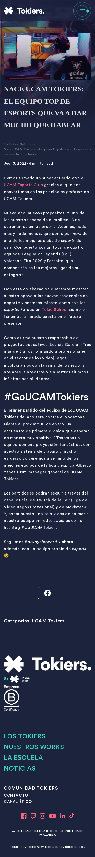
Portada (10, 144)
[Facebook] (47, 593)
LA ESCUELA (23, 758)
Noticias (26, 144)
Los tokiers (25, 736)
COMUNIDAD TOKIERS (31, 788)
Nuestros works (34, 747)
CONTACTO (16, 795)
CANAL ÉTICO (18, 802)
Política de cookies (47, 831)
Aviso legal (21, 831)
